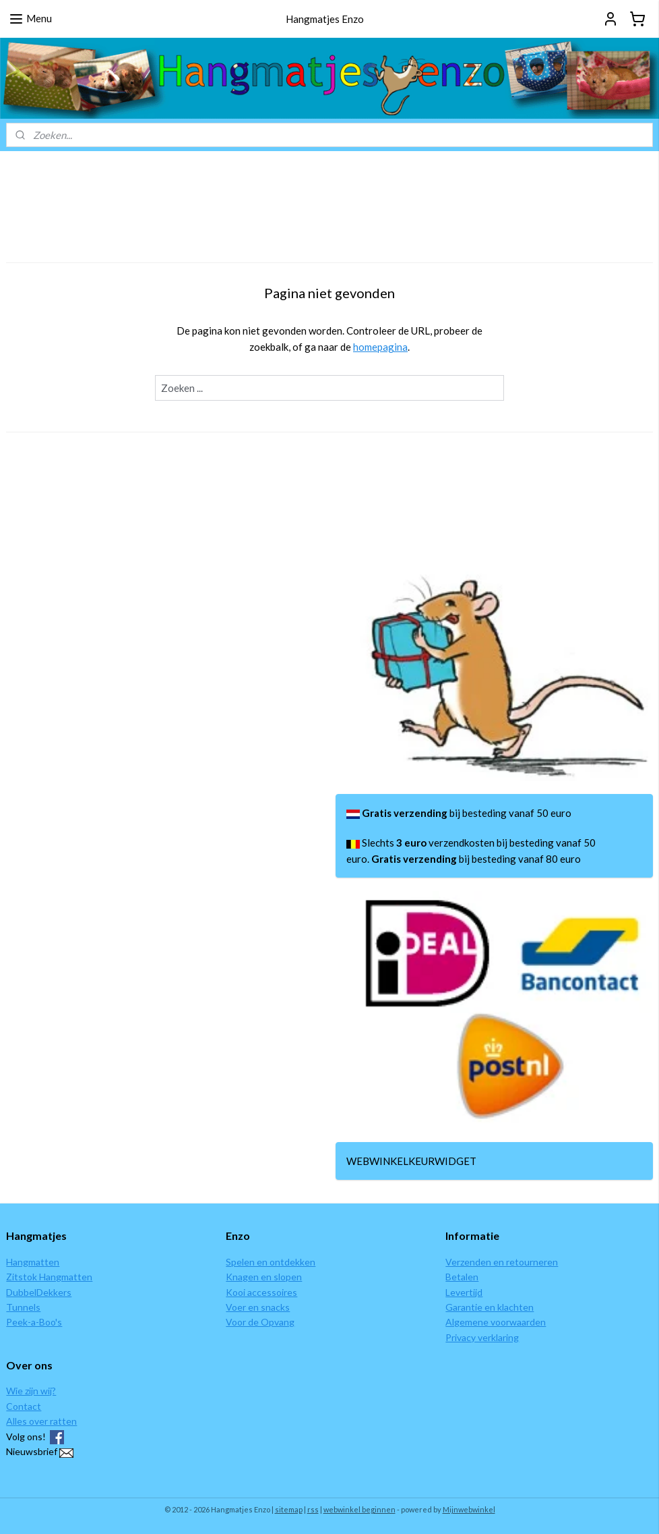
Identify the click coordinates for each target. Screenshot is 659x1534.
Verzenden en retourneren (501, 1262)
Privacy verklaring (482, 1337)
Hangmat (25, 1262)
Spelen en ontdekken (270, 1262)
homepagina (380, 347)
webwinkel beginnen (359, 1509)
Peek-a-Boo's (34, 1322)
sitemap (289, 1509)
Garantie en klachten (489, 1307)
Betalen (461, 1276)
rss (313, 1509)
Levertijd (463, 1292)
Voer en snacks (258, 1307)
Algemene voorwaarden (495, 1322)
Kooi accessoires (261, 1292)
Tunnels (23, 1307)
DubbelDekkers (38, 1292)
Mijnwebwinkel (469, 1509)
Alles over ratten (41, 1421)
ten (51, 1262)
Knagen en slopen (264, 1276)
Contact (23, 1406)
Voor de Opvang (260, 1322)
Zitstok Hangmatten (49, 1276)
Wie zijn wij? (31, 1390)
